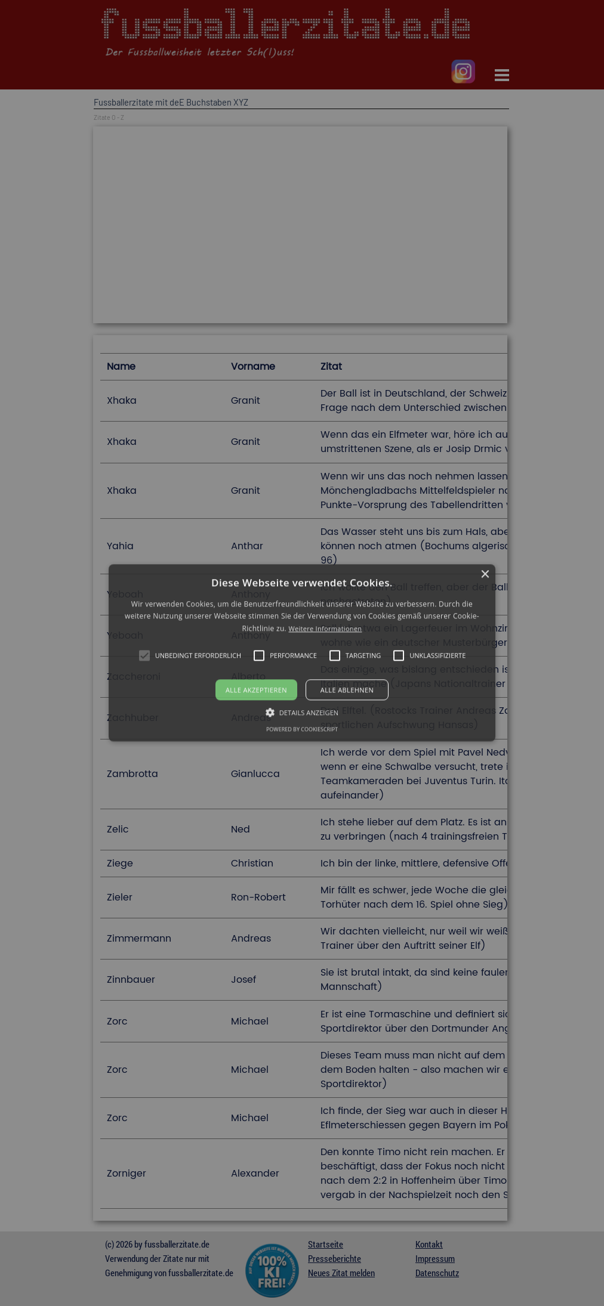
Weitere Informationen (325, 628)
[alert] (302, 653)
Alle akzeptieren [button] (256, 690)
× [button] (484, 574)
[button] (302, 652)
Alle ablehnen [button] (347, 690)
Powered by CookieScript (302, 730)
